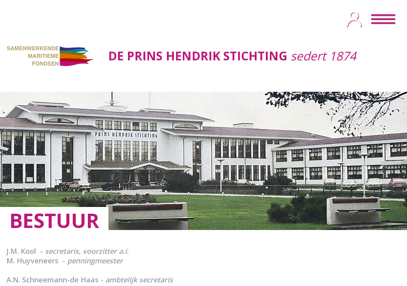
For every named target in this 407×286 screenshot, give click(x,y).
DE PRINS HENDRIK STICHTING (197, 56)
